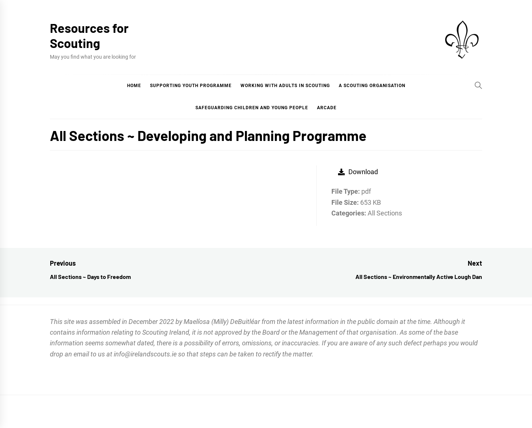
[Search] (478, 85)
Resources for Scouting (89, 35)
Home (134, 85)
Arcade (327, 107)
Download (358, 172)
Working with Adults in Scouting (285, 85)
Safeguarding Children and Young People (251, 107)
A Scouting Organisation (372, 85)
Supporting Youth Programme (191, 85)
